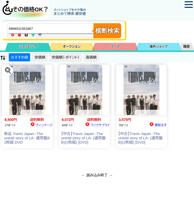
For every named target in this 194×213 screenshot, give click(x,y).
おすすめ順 (19, 57)
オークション (72, 46)
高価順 (91, 57)
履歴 (186, 46)
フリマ (115, 46)
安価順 (40, 57)
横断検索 (107, 30)
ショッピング (28, 46)
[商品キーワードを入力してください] (51, 28)
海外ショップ (159, 46)
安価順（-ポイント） (65, 57)
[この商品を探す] (8, 70)
